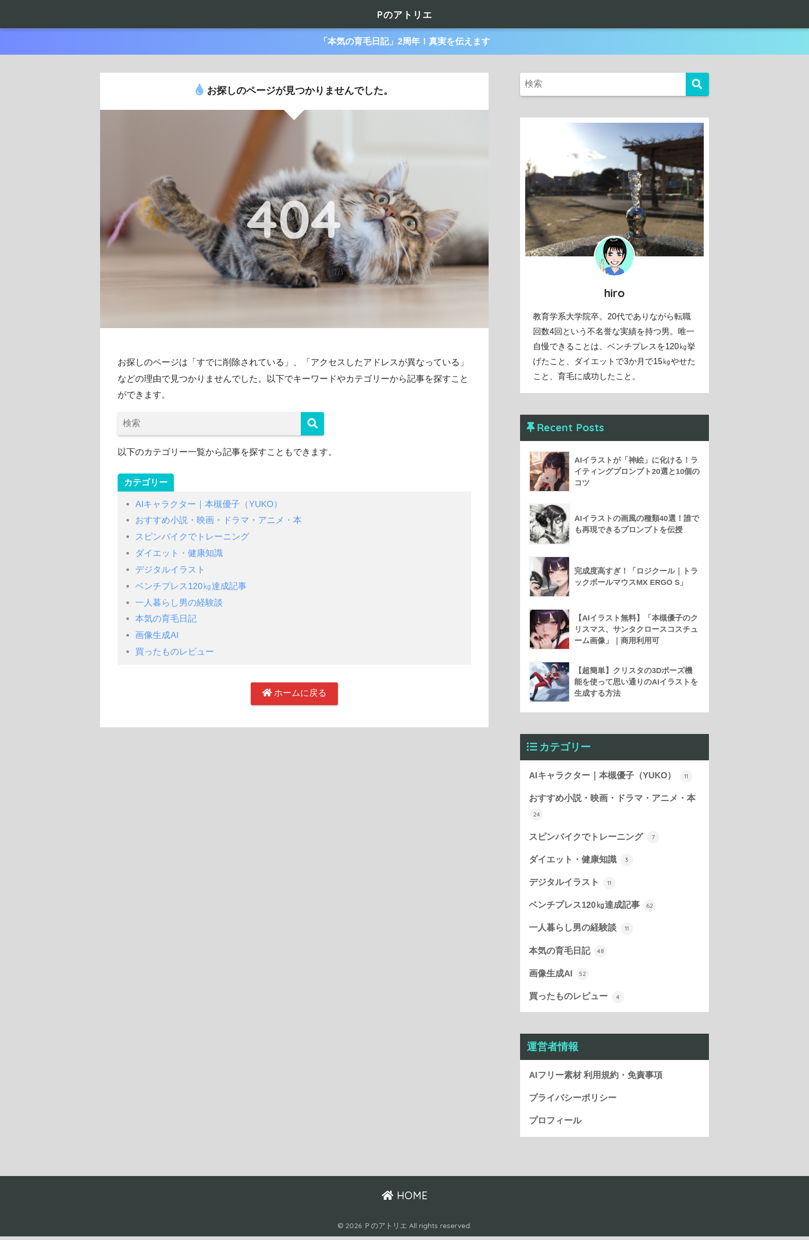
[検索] (312, 423)
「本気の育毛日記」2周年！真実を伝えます (405, 42)
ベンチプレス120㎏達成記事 (191, 585)
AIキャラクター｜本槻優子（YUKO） (209, 504)
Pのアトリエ (404, 13)
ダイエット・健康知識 (179, 553)
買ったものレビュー (174, 650)
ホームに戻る (294, 691)
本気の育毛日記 (166, 617)
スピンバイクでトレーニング (192, 537)
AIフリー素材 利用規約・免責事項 (595, 1078)
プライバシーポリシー (573, 1101)
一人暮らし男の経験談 (179, 601)
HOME (405, 1199)
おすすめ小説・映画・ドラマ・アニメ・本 (218, 520)
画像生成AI (157, 634)
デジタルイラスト (170, 569)
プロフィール (555, 1124)
